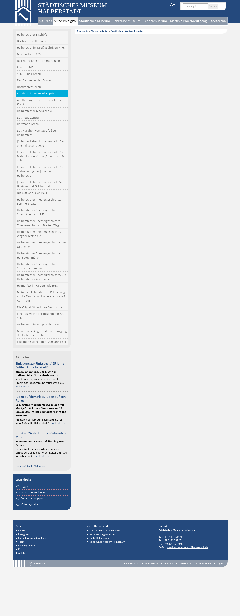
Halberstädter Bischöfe (32, 34)
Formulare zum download (32, 538)
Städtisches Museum (94, 21)
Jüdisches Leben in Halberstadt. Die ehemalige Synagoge (40, 143)
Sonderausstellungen (33, 492)
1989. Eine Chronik (29, 74)
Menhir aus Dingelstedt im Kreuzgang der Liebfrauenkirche (42, 333)
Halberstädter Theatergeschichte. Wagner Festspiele (39, 234)
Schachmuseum (155, 21)
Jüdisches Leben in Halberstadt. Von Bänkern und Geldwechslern (40, 184)
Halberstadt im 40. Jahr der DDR (38, 324)
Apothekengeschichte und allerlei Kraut (39, 102)
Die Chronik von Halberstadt (105, 530)
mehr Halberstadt (99, 538)
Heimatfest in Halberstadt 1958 (37, 285)
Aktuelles (45, 21)
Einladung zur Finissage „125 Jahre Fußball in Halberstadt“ (40, 365)
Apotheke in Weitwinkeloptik (35, 93)
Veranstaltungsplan (32, 498)
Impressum (132, 563)
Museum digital (65, 21)
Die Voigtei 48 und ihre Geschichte (39, 307)
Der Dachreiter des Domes (34, 80)
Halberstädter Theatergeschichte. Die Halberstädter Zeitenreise (41, 277)
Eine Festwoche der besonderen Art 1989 (40, 316)
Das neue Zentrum (29, 117)
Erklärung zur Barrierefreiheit (195, 563)
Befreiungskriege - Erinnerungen (38, 60)
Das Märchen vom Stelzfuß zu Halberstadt (36, 133)
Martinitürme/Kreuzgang (188, 21)
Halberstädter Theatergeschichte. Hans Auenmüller (39, 255)
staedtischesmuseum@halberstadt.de (187, 547)
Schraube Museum (127, 21)
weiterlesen (22, 386)
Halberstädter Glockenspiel (35, 111)
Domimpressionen (29, 87)
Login (220, 563)
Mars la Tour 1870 (29, 54)
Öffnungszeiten (30, 504)
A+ (172, 4)
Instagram (23, 534)
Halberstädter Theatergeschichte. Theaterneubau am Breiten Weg (39, 223)
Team (24, 486)
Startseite (82, 31)
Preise (21, 549)
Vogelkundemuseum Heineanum (107, 541)
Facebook (23, 530)
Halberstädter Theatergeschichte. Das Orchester (42, 245)
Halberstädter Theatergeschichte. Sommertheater (39, 202)
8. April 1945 (25, 67)
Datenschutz (151, 563)
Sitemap (168, 563)
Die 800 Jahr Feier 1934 (32, 193)
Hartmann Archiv (28, 124)
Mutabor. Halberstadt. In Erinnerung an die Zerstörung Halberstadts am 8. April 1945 (41, 296)
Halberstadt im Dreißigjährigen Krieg (41, 47)
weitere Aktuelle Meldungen (31, 466)
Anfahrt (22, 552)
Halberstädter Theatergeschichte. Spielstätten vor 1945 (39, 212)
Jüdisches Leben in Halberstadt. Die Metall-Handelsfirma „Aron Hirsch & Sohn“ (40, 156)
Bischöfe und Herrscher (32, 41)
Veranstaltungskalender (103, 534)
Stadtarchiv (218, 21)
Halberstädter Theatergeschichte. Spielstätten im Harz (39, 266)
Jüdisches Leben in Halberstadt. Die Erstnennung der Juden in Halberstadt (40, 171)
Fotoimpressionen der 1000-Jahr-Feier (41, 342)
